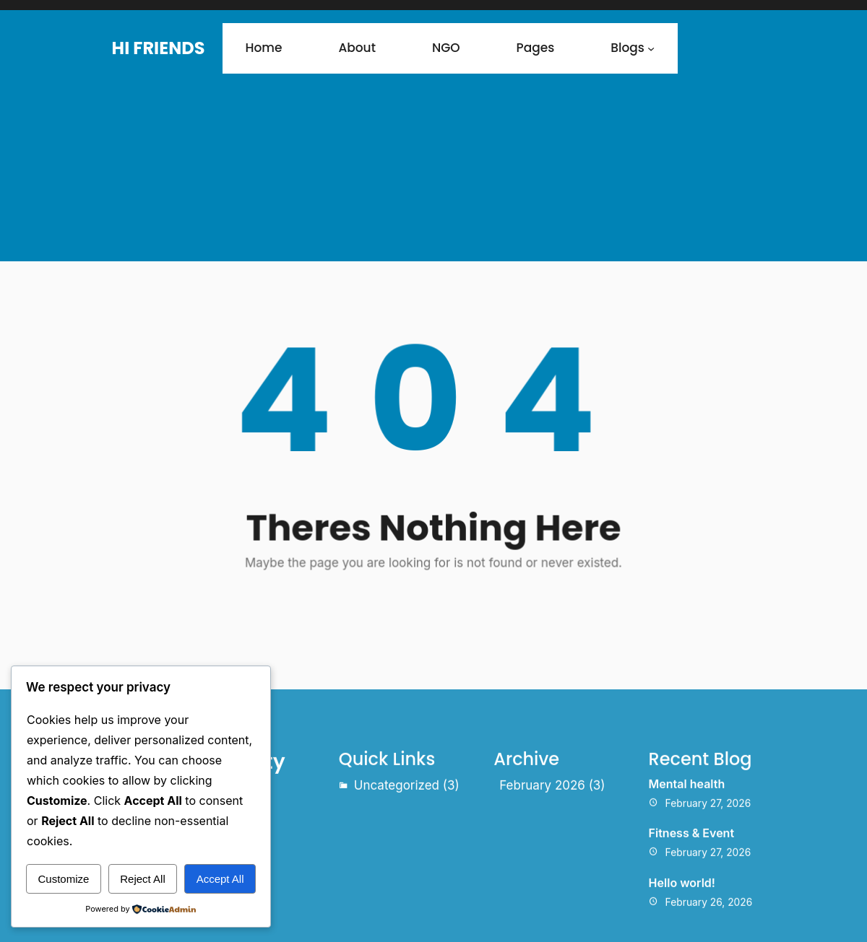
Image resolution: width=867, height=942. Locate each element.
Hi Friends (158, 48)
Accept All (220, 879)
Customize (63, 879)
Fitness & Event (691, 898)
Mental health (687, 849)
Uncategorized (396, 850)
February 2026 (542, 850)
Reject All (142, 879)
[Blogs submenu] (651, 48)
